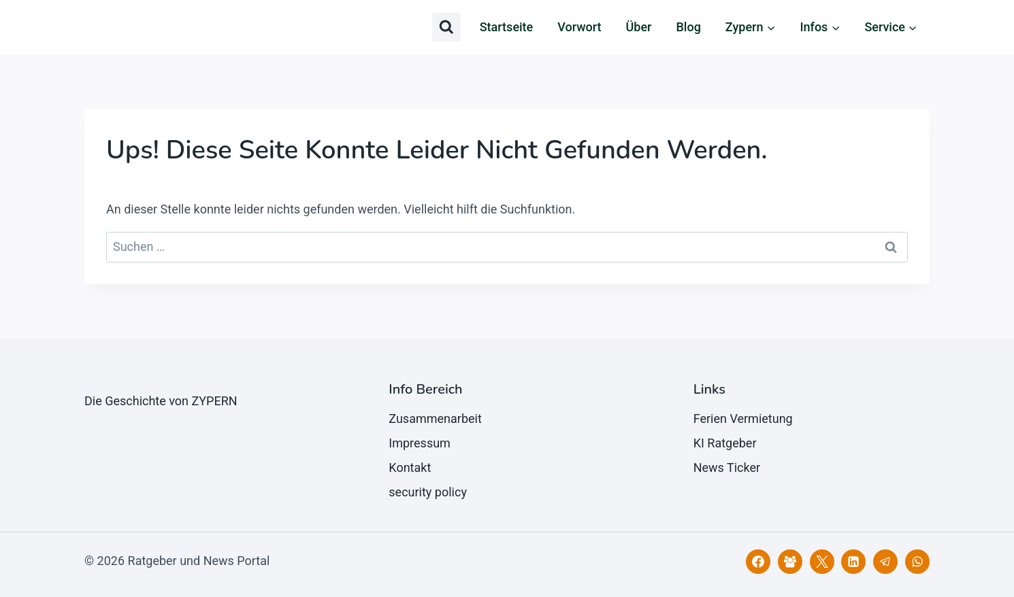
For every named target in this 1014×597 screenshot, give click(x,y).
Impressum (420, 443)
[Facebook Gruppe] (790, 561)
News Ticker (726, 467)
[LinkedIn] (853, 561)
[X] (822, 561)
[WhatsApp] (917, 561)
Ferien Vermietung (743, 418)
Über (639, 27)
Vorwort (579, 27)
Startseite (507, 27)
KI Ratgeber (725, 443)
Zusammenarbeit (435, 418)
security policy (428, 492)
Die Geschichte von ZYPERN (161, 401)
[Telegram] (885, 561)
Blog (688, 27)
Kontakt (410, 467)
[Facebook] (758, 561)
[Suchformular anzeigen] (446, 27)
